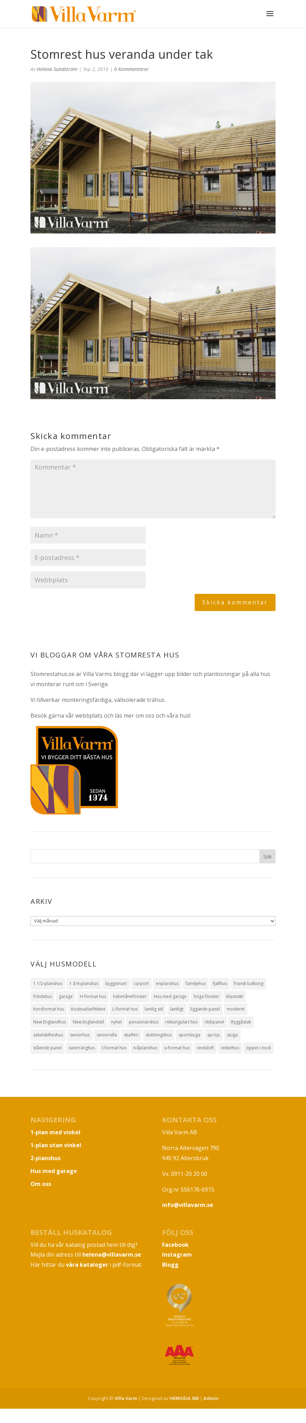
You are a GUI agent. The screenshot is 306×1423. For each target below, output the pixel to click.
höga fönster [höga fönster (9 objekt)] (206, 996)
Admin (210, 1398)
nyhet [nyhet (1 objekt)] (116, 1022)
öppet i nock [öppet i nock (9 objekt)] (258, 1048)
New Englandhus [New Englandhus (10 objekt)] (49, 1022)
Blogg (170, 1265)
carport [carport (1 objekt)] (141, 983)
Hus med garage (53, 1171)
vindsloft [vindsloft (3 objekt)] (205, 1048)
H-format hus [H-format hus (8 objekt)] (93, 996)
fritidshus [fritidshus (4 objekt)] (42, 996)
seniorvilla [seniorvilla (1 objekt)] (107, 1035)
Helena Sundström (57, 69)
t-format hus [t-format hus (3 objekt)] (114, 1048)
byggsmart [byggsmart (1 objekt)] (116, 983)
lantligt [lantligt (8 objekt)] (176, 1009)
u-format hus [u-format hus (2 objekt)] (177, 1048)
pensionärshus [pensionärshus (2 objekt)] (143, 1022)
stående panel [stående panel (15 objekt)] (47, 1048)
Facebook (175, 1245)
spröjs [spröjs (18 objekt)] (213, 1035)
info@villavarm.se (187, 1205)
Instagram (177, 1254)
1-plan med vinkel (55, 1132)
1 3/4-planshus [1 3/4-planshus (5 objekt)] (83, 983)
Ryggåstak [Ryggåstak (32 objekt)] (241, 1022)
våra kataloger (87, 1265)
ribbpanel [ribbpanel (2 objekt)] (214, 1022)
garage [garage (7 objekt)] (66, 996)
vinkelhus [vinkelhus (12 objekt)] (230, 1048)
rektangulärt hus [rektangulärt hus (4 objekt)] (181, 1022)
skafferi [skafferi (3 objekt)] (131, 1035)
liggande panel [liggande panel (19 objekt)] (205, 1009)
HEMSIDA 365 (184, 1398)
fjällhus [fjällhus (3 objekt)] (220, 983)
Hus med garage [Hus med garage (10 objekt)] (170, 996)
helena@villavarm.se (111, 1254)
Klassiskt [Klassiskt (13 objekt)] (234, 996)
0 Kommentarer (131, 69)
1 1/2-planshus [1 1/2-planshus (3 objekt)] (47, 983)
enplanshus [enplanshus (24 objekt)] (167, 983)
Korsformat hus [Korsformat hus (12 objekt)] (48, 1009)
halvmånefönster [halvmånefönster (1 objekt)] (130, 996)
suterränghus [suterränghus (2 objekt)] (82, 1048)
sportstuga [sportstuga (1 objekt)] (189, 1035)
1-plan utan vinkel (55, 1145)
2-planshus (45, 1158)
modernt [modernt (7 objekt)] (235, 1009)
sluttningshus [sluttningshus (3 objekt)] (159, 1035)
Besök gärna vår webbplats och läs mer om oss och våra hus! (110, 715)
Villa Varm (125, 1398)
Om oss (40, 1184)
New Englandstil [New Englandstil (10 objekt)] (88, 1022)
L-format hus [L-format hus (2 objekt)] (125, 1009)
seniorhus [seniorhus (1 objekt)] (80, 1035)
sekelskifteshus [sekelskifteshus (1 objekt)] (48, 1035)
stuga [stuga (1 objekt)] (232, 1035)
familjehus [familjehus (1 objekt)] (196, 983)
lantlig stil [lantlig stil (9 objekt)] (154, 1009)
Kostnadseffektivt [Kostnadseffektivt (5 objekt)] (88, 1009)
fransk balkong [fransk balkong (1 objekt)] (248, 983)
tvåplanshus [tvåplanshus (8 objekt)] (145, 1048)
